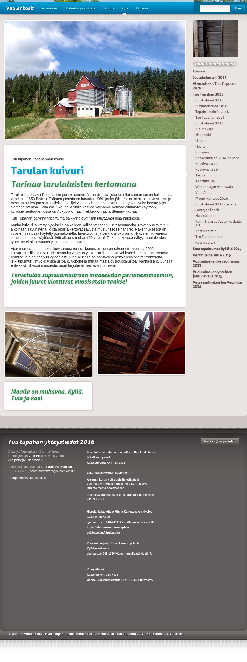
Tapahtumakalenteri (214, 63)
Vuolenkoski (20, 8)
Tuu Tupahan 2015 (210, 236)
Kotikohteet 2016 (209, 123)
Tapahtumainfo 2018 (212, 112)
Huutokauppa (206, 215)
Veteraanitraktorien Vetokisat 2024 (217, 284)
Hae (238, 8)
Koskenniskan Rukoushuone (217, 158)
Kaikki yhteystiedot (220, 441)
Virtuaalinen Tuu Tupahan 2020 (214, 85)
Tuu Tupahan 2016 (210, 117)
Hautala (201, 140)
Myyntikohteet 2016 (211, 198)
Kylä (124, 10)
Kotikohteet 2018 (209, 100)
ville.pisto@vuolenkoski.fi (25, 460)
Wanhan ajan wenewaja (214, 187)
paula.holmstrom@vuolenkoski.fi (52, 471)
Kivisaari (202, 152)
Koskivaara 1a (206, 163)
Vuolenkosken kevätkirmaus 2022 (216, 263)
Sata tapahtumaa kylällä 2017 (217, 248)
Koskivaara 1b (206, 169)
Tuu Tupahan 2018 (208, 94)
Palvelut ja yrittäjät (81, 8)
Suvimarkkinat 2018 (211, 106)
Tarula (200, 175)
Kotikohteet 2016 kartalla (215, 204)
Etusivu (142, 8)
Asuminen (50, 8)
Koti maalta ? (205, 231)
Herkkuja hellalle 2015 (212, 255)
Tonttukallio (205, 181)
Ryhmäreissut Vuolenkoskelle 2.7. (218, 223)
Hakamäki (203, 135)
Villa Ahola (204, 192)
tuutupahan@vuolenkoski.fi (27, 478)
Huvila (200, 146)
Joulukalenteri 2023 (210, 77)
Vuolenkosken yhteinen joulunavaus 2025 (212, 273)
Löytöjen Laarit (207, 210)
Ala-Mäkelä (204, 129)
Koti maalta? (205, 242)
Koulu (109, 8)
